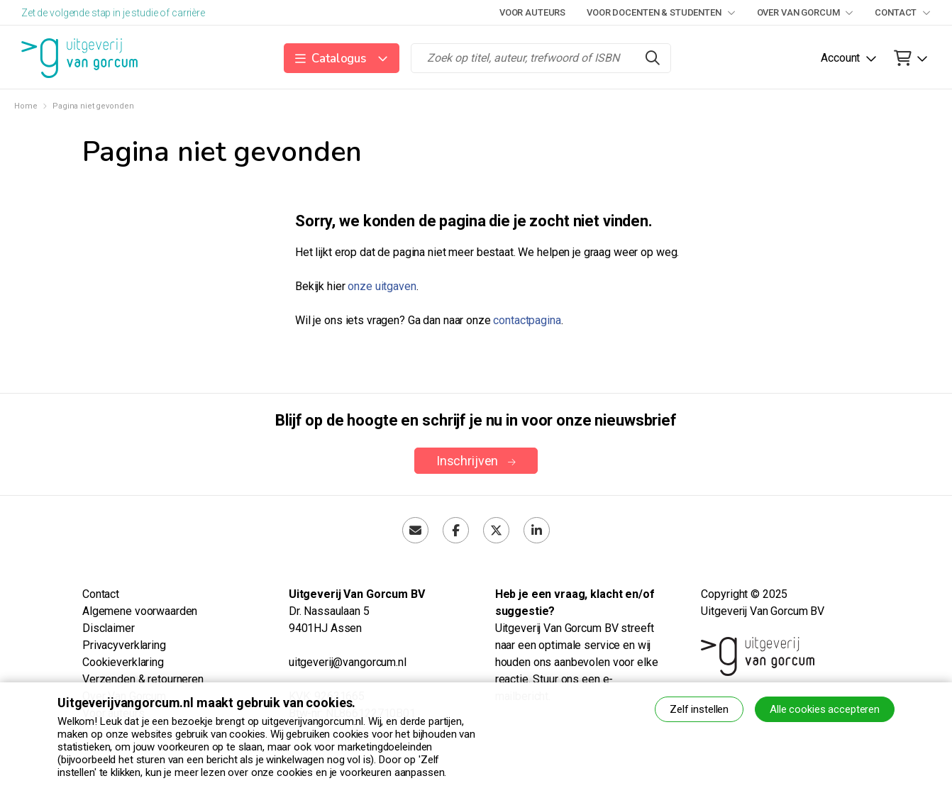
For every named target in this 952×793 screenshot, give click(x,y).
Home (25, 106)
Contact (903, 12)
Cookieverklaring (123, 662)
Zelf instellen (699, 709)
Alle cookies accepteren (825, 709)
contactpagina (526, 320)
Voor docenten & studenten (661, 12)
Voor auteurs (532, 12)
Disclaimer (108, 628)
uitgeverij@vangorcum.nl (347, 662)
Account (840, 58)
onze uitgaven (382, 286)
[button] (341, 58)
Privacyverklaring (124, 645)
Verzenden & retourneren (143, 679)
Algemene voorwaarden (139, 611)
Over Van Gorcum (805, 12)
